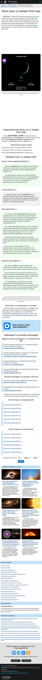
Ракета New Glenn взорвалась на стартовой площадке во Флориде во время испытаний (20, 635)
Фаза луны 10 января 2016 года (12, 408)
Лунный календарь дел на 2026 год (8, 597)
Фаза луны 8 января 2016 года (12, 415)
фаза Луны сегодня (22, 313)
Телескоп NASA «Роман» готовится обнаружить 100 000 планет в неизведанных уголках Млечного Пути (20, 628)
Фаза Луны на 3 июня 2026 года (8, 570)
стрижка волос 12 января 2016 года (14, 348)
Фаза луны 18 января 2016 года (12, 452)
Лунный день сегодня (5, 567)
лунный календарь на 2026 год (13, 390)
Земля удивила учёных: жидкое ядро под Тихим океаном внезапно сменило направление (21, 637)
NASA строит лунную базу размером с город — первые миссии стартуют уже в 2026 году (20, 633)
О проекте (3, 673)
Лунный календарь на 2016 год (24, 4)
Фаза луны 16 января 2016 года (12, 444)
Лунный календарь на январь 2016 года (9, 6)
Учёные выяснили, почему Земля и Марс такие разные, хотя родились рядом (18, 623)
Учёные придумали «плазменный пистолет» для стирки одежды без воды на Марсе (19, 631)
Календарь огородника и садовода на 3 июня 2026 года (13, 574)
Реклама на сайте (24, 673)
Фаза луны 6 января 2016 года (12, 422)
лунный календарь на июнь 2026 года (15, 382)
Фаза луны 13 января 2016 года (12, 434)
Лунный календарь (12, 4)
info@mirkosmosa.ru (14, 671)
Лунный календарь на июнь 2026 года (9, 580)
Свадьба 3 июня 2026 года (7, 578)
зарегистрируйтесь (33, 93)
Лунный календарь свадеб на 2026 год (9, 599)
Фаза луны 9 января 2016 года (12, 412)
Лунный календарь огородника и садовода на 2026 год (13, 595)
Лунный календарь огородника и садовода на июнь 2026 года (14, 584)
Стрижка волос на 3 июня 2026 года (9, 572)
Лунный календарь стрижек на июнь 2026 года (11, 582)
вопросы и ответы (20, 301)
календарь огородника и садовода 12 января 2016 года (20, 356)
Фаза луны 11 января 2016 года (12, 404)
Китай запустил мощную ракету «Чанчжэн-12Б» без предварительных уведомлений (19, 626)
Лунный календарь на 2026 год (8, 591)
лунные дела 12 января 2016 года (14, 364)
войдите (20, 94)
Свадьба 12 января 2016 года (12, 372)
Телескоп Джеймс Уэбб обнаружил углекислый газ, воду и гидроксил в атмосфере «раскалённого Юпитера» (19, 619)
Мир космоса (3, 4)
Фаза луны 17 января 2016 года (12, 448)
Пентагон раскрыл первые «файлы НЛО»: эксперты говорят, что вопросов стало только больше (20, 640)
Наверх (26, 660)
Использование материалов (12, 673)
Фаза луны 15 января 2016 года (12, 441)
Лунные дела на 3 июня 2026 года (8, 576)
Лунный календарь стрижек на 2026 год (9, 593)
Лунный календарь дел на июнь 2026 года (10, 586)
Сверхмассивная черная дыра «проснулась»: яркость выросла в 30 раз (17, 621)
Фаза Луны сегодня (5, 565)
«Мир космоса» (4, 665)
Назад (15, 660)
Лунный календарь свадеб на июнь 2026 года (11, 588)
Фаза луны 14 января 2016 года (12, 437)
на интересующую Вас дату (31, 16)
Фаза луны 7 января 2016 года (12, 419)
